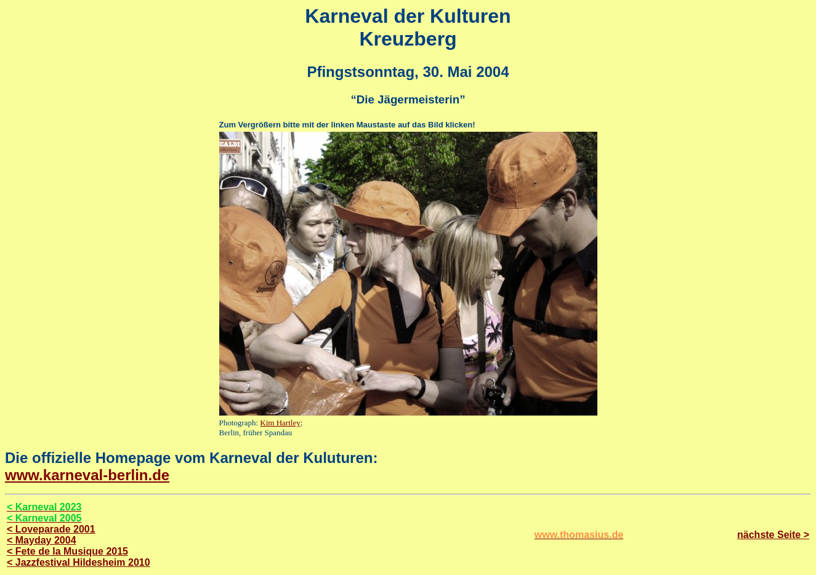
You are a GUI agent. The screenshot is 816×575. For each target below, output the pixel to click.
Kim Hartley (280, 422)
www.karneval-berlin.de (87, 475)
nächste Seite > (773, 534)
